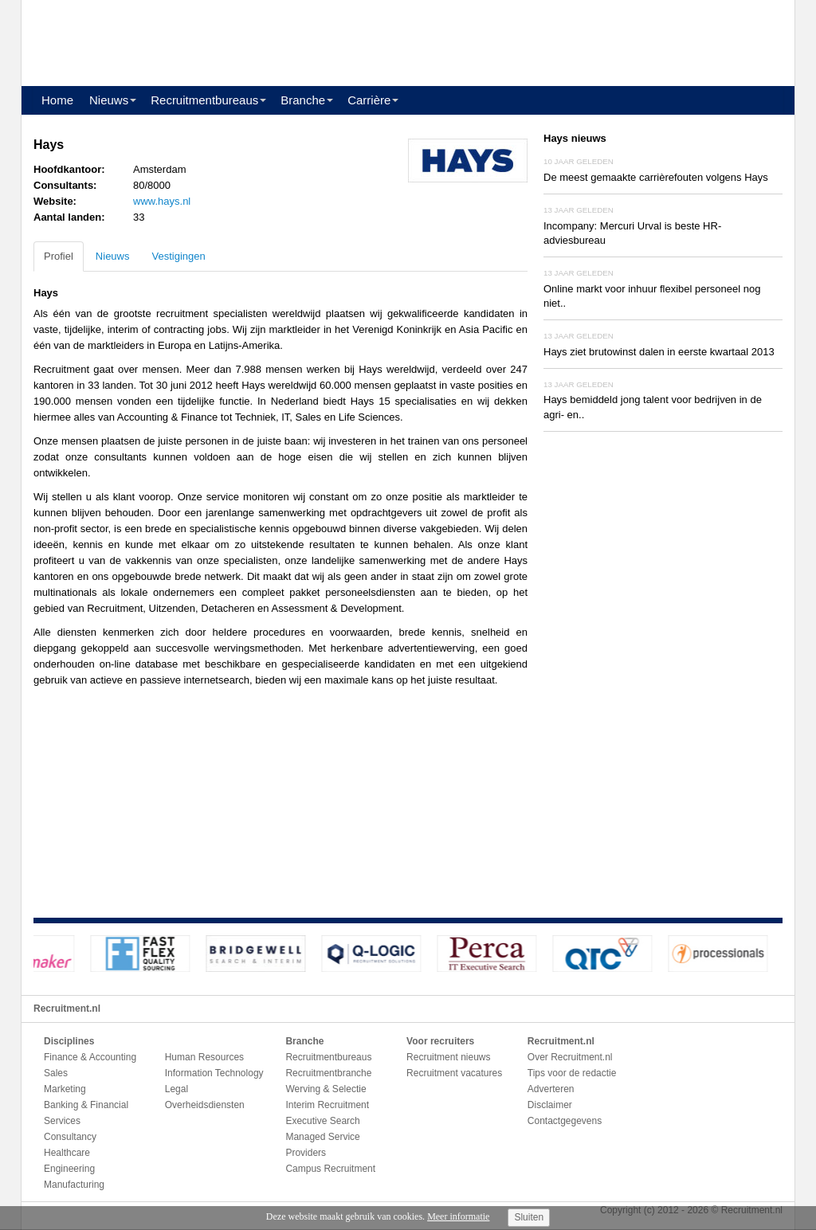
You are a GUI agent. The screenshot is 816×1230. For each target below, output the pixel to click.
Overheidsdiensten (205, 1105)
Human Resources (204, 1057)
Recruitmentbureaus (204, 100)
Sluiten (528, 1217)
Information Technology (214, 1073)
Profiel (58, 256)
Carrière (368, 100)
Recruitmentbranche (328, 1073)
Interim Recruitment (327, 1105)
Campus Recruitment (330, 1168)
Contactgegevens (565, 1120)
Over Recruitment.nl (570, 1057)
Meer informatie (458, 1216)
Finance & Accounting (90, 1057)
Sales (56, 1073)
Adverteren (551, 1089)
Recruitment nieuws (448, 1057)
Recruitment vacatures (454, 1073)
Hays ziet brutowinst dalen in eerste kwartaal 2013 (659, 352)
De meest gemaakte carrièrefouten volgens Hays (655, 177)
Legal (176, 1089)
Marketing (65, 1089)
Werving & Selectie (325, 1089)
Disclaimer (550, 1105)
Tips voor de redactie (572, 1073)
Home (57, 100)
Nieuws (108, 100)
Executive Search (322, 1120)
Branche (302, 100)
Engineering (69, 1168)
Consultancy (70, 1136)
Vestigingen (178, 256)
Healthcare (67, 1152)
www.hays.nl (161, 201)
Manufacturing (74, 1184)
